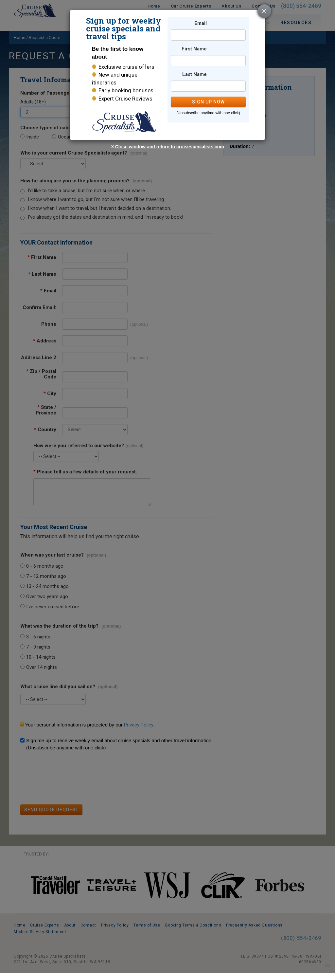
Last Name (194, 74)
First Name (194, 49)
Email (200, 23)
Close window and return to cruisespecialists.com (169, 146)
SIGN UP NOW (208, 101)
